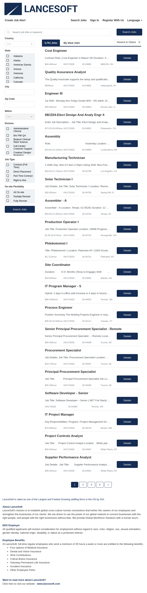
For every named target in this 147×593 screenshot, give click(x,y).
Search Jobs (79, 20)
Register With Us (113, 20)
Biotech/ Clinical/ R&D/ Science (22, 140)
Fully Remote (20, 201)
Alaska (17, 60)
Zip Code (10, 99)
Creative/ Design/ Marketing (22, 154)
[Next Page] (108, 485)
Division (9, 123)
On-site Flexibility (14, 186)
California (18, 77)
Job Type (10, 159)
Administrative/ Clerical (21, 130)
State (7, 50)
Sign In (94, 20)
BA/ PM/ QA (20, 135)
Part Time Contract (23, 176)
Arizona (17, 69)
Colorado (18, 82)
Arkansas (18, 73)
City (7, 86)
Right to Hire (20, 180)
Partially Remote (22, 196)
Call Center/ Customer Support (23, 147)
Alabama (18, 56)
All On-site (19, 192)
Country (9, 38)
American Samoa (22, 64)
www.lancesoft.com (48, 583)
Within (8, 111)
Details (127, 58)
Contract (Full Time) (20, 166)
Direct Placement (22, 171)
